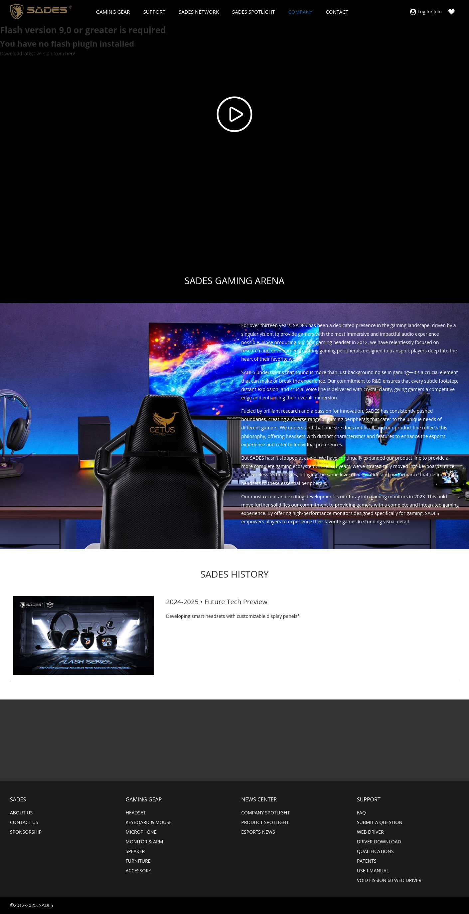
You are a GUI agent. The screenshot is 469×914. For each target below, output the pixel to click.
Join (438, 11)
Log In (423, 11)
